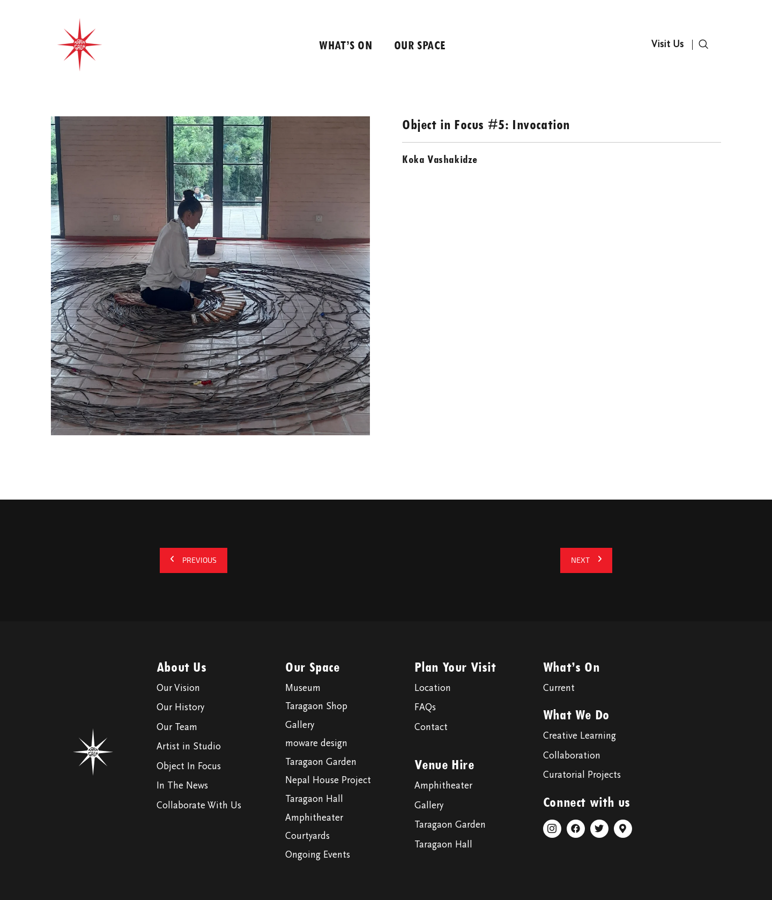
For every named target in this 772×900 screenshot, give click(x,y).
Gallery (299, 726)
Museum (303, 689)
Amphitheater (314, 818)
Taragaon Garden (321, 763)
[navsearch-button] (703, 45)
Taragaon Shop (316, 707)
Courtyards (307, 837)
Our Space (420, 45)
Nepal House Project (328, 781)
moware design (316, 744)
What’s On (345, 45)
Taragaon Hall (314, 800)
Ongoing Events (317, 855)
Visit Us (667, 45)
